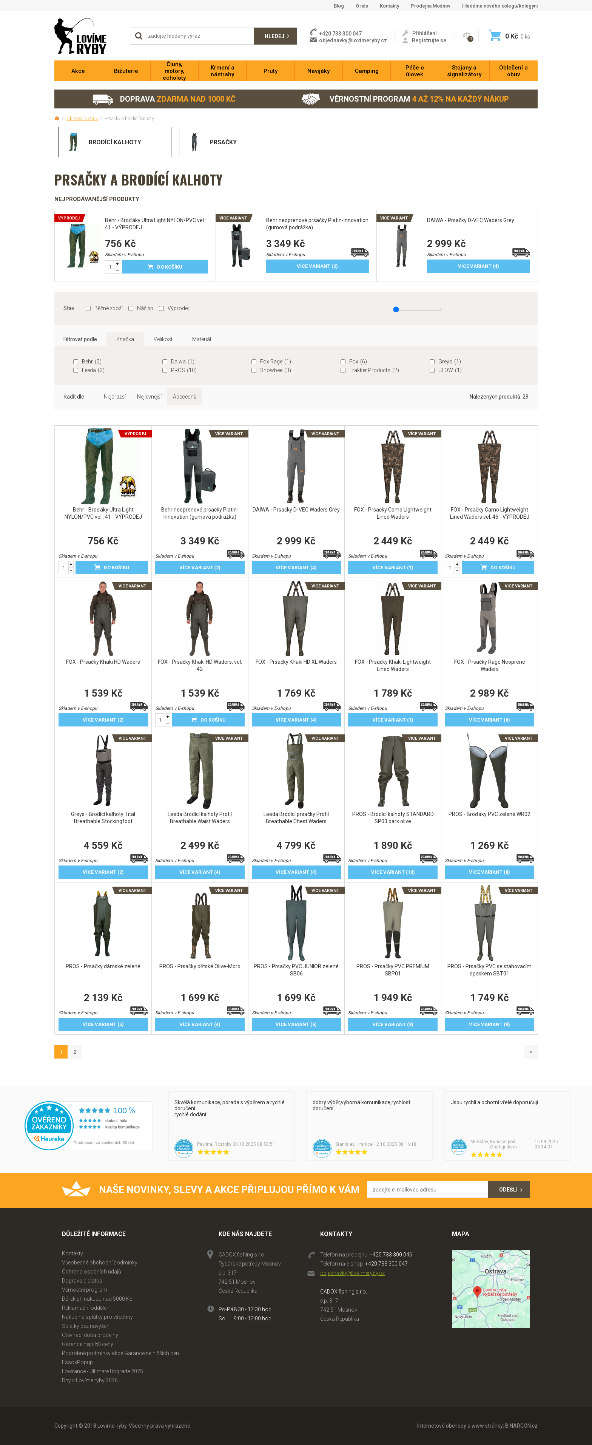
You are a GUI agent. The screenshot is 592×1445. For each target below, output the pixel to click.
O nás (362, 6)
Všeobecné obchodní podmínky (99, 1263)
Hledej (274, 36)
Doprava (164, 99)
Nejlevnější (149, 397)
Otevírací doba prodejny (90, 1335)
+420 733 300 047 (386, 1264)
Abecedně (184, 397)
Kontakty (389, 6)
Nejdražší (115, 397)
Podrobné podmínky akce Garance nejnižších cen (120, 1353)
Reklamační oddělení (86, 1308)
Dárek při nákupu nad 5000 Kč (97, 1299)
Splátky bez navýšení (86, 1326)
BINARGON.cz (521, 1426)
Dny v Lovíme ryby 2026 (90, 1380)
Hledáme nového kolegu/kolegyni (500, 6)
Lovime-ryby (88, 36)
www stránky (487, 1426)
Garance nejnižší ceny (87, 1344)
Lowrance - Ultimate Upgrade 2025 (102, 1371)
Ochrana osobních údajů (91, 1272)
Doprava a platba (82, 1281)
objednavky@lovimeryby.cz (353, 40)
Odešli (508, 1190)
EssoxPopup (77, 1362)
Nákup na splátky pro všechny (97, 1317)
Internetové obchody (441, 1426)
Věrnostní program (405, 99)
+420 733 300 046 (391, 1255)
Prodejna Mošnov (430, 6)
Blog (339, 6)
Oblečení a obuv (82, 118)
